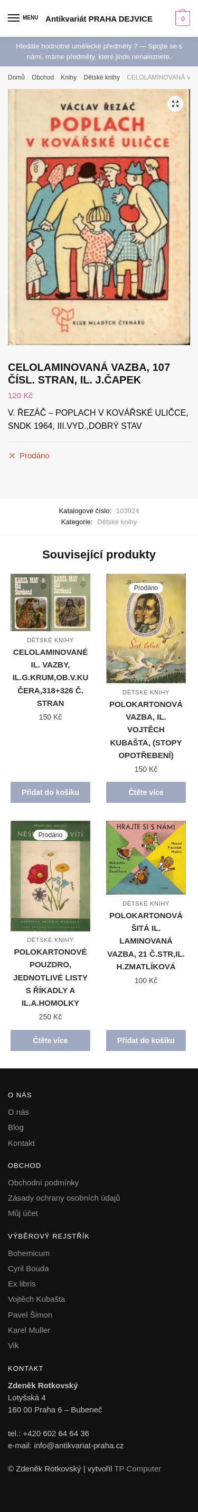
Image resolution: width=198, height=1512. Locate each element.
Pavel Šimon (30, 1314)
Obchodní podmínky (43, 1182)
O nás (18, 1111)
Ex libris (22, 1283)
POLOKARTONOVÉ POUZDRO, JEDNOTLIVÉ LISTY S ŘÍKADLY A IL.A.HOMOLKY (50, 977)
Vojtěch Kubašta (36, 1298)
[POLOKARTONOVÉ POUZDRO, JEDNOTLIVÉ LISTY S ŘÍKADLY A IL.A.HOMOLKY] (50, 876)
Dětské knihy (101, 77)
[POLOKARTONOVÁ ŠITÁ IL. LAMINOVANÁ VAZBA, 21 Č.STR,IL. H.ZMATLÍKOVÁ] (146, 858)
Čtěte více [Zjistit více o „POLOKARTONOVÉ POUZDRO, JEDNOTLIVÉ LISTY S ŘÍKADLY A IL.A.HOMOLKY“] (50, 1040)
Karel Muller (29, 1330)
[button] (175, 104)
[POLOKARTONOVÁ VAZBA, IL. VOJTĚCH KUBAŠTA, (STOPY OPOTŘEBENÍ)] (146, 629)
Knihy (69, 77)
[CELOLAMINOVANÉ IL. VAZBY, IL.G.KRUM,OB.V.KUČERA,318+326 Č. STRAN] (50, 603)
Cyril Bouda (28, 1268)
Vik (13, 1345)
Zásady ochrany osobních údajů (64, 1197)
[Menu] (24, 18)
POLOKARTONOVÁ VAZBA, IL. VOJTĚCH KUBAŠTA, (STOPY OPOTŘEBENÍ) (146, 730)
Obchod (43, 77)
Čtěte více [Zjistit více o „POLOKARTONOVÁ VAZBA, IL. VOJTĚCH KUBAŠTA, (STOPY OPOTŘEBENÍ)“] (145, 792)
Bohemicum (29, 1253)
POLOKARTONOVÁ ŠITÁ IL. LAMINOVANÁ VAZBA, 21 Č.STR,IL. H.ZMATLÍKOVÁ (145, 941)
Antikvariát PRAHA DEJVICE (99, 19)
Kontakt (21, 1142)
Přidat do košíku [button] (50, 792)
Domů (16, 77)
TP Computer (137, 1468)
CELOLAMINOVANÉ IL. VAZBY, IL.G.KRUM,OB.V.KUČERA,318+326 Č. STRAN (51, 677)
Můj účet (23, 1213)
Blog (16, 1127)
